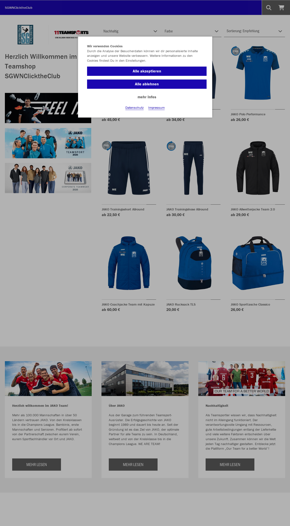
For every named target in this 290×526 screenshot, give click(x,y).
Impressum (156, 107)
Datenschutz (134, 107)
